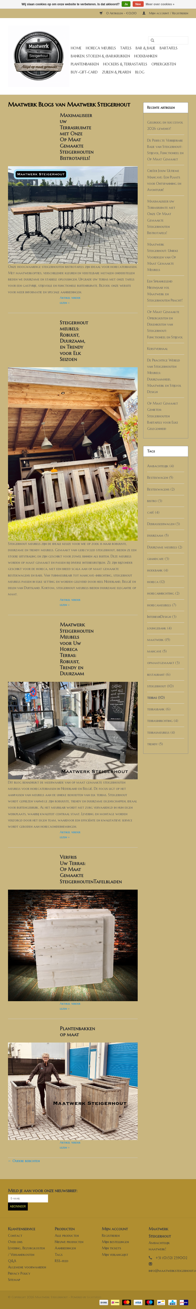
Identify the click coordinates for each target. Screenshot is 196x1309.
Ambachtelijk (160, 466)
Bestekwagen (160, 477)
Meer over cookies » (160, 4)
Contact (15, 1235)
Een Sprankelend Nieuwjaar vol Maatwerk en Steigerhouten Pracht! (164, 291)
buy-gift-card (84, 72)
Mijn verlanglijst (115, 1254)
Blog (139, 72)
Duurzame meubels (164, 547)
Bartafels (168, 48)
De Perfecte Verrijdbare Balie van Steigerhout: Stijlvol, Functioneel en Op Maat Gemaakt (165, 150)
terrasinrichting (162, 720)
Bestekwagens (161, 489)
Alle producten (67, 1235)
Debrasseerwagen (163, 524)
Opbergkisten (163, 64)
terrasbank (158, 709)
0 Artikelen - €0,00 (118, 13)
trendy (155, 744)
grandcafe (158, 558)
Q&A (12, 1261)
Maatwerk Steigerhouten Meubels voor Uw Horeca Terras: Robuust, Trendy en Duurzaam (76, 649)
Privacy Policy (19, 1273)
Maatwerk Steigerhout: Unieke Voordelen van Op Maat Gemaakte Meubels (162, 257)
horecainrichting (163, 593)
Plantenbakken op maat (77, 1031)
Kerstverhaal (157, 348)
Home (76, 48)
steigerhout (160, 686)
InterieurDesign (161, 616)
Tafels (125, 48)
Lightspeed (94, 1297)
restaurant (158, 674)
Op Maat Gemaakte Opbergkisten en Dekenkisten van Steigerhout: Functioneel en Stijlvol (165, 324)
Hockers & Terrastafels (125, 64)
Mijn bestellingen (115, 1242)
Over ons (15, 1242)
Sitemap (14, 1279)
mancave (157, 651)
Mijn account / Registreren (165, 13)
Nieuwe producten (69, 1242)
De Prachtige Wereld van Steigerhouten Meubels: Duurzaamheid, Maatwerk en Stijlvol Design (164, 376)
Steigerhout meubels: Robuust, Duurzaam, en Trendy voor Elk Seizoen (74, 340)
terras (156, 697)
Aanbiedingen (65, 1248)
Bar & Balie (145, 48)
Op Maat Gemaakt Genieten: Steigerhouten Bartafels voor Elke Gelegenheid (162, 416)
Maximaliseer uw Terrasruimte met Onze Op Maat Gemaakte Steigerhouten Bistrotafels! (76, 136)
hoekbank (157, 570)
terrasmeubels (161, 732)
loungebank (159, 628)
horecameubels (161, 605)
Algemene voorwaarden (27, 1267)
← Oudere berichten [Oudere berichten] (24, 1161)
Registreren (111, 1235)
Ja (126, 4)
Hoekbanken (145, 56)
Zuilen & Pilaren (116, 72)
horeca (156, 582)
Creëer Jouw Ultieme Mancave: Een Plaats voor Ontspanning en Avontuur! (164, 180)
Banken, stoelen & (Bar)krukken (100, 56)
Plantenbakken (85, 64)
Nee (138, 4)
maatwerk (158, 639)
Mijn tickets (111, 1248)
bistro (154, 501)
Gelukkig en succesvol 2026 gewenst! (165, 125)
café (153, 512)
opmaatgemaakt (163, 663)
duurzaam (158, 535)
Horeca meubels (101, 48)
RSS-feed (61, 1261)
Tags (59, 1254)
